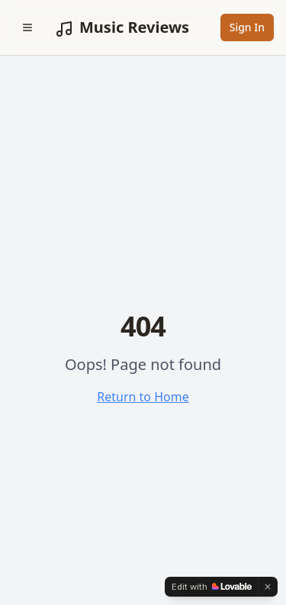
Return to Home (142, 396)
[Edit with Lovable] (211, 587)
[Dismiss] (268, 587)
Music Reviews (122, 27)
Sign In (247, 27)
